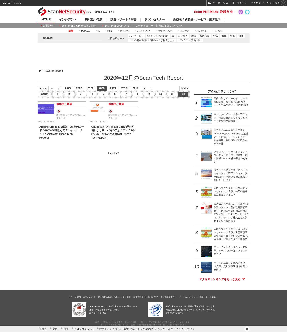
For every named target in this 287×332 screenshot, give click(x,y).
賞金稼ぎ (183, 36)
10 (160, 93)
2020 (102, 88)
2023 (68, 88)
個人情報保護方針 (168, 297)
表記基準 (202, 30)
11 (172, 93)
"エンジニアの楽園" (157, 36)
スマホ (218, 30)
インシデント (68, 19)
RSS (109, 30)
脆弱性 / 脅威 (93, 19)
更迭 (215, 36)
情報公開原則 (165, 30)
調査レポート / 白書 (123, 19)
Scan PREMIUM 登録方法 (213, 12)
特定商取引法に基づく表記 (145, 297)
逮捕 (241, 36)
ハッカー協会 (136, 36)
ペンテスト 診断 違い (190, 40)
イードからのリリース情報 (191, 297)
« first (43, 88)
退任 (224, 36)
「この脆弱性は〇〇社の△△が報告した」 (152, 40)
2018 (124, 88)
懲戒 (232, 36)
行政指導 (204, 36)
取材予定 (184, 30)
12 (183, 93)
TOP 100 (86, 30)
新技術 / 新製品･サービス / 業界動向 (197, 19)
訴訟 (193, 36)
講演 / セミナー (155, 19)
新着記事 (48, 25)
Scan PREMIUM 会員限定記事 (79, 25)
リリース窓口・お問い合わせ (82, 297)
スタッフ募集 (209, 297)
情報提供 (125, 30)
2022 (79, 88)
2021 (90, 88)
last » (184, 88)
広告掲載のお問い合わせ (109, 297)
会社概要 (127, 297)
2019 (113, 88)
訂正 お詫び (143, 30)
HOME (46, 19)
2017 (135, 88)
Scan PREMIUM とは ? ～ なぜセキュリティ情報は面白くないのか (143, 25)
